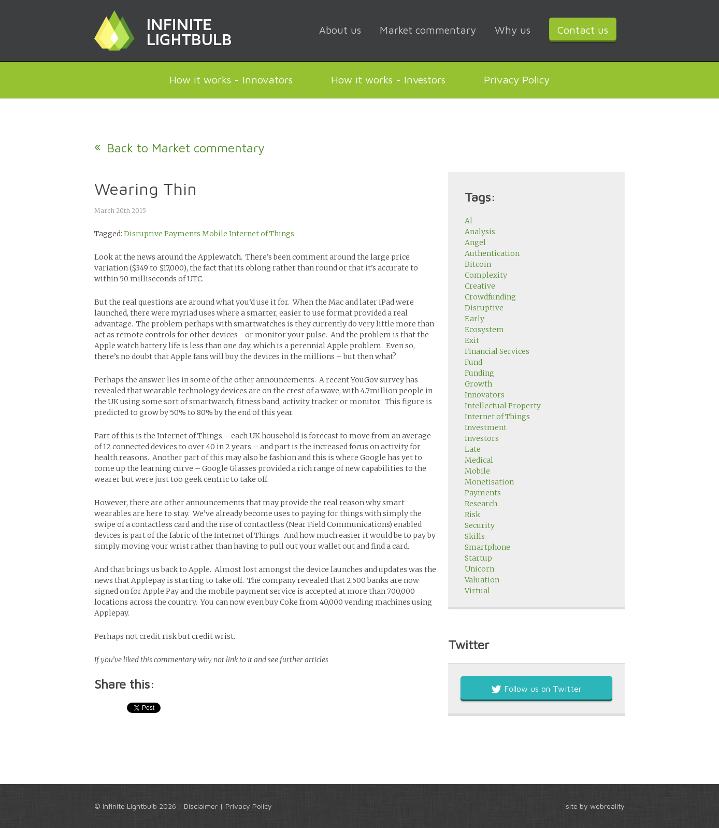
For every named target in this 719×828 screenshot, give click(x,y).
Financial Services (497, 351)
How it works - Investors (388, 79)
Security (480, 525)
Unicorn (479, 569)
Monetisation (489, 482)
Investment (486, 427)
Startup (478, 558)
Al (468, 220)
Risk (472, 514)
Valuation (482, 579)
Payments (182, 233)
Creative (480, 286)
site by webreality (595, 806)
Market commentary (428, 30)
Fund (473, 362)
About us (340, 30)
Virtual (477, 590)
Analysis (480, 231)
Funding (479, 373)
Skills (475, 536)
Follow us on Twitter (536, 688)
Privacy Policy (517, 79)
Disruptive (143, 233)
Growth (478, 384)
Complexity (486, 275)
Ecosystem (484, 329)
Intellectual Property (503, 405)
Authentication (492, 253)
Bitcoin (478, 264)
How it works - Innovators (231, 79)
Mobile (214, 233)
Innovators (485, 394)
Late (473, 449)
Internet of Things (261, 233)
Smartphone (487, 547)
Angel (475, 242)
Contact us (582, 30)
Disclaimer (201, 806)
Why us (512, 30)
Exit (472, 340)
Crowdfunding (490, 297)
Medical (479, 460)
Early (474, 318)
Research (481, 503)
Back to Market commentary (186, 147)
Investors (482, 438)
